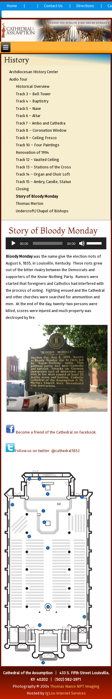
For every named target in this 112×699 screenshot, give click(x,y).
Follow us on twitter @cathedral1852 (47, 450)
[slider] (47, 243)
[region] (56, 30)
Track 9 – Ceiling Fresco (36, 138)
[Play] (13, 243)
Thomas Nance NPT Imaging (74, 686)
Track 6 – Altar (28, 115)
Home (12, 6)
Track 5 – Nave (28, 108)
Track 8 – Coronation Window (41, 130)
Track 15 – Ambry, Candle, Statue (43, 181)
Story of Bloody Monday (37, 196)
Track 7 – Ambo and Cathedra (40, 123)
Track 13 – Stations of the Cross (43, 167)
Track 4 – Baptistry (32, 101)
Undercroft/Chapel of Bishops (42, 211)
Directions (85, 6)
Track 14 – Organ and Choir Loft (43, 174)
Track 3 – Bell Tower (33, 94)
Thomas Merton (29, 203)
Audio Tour (18, 79)
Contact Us (53, 6)
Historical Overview (32, 86)
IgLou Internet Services (65, 693)
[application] (56, 243)
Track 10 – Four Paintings (37, 145)
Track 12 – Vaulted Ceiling (37, 159)
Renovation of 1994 (32, 152)
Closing (22, 189)
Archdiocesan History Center (33, 72)
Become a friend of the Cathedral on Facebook (55, 432)
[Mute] (82, 243)
